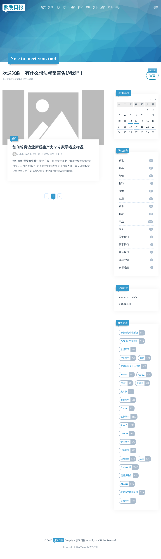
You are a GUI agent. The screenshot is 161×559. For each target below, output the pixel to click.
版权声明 (136, 259)
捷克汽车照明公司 (133, 492)
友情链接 (136, 267)
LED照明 (128, 450)
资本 (95, 7)
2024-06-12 (34, 154)
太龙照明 (128, 399)
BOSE (127, 383)
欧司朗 (143, 383)
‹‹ (47, 196)
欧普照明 (129, 416)
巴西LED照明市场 (133, 341)
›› (60, 196)
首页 (43, 7)
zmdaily (20, 154)
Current (127, 408)
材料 (73, 7)
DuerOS (128, 433)
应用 (87, 7)
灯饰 (65, 7)
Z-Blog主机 (125, 303)
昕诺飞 (128, 425)
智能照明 (128, 357)
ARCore (128, 483)
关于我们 (136, 237)
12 (130, 120)
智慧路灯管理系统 (133, 332)
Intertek (127, 374)
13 (136, 120)
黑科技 (127, 391)
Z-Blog (77, 547)
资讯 (50, 7)
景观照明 (128, 349)
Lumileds (128, 458)
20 (136, 126)
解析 (102, 7)
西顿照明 (128, 500)
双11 (145, 458)
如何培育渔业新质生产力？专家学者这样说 (47, 147)
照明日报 (14, 7)
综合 (117, 7)
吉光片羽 (94, 547)
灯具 (58, 7)
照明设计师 (129, 475)
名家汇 (144, 374)
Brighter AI (130, 467)
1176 (49, 154)
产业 (110, 7)
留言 (152, 74)
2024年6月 (123, 93)
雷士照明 (128, 442)
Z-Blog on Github (128, 297)
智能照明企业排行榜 (134, 366)
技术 (80, 7)
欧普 (145, 357)
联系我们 (136, 252)
